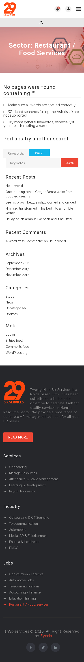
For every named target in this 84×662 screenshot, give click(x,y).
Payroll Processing (22, 491)
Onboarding (18, 467)
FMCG (13, 548)
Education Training (22, 598)
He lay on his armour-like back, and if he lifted (39, 219)
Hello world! (15, 186)
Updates (12, 314)
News (10, 302)
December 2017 (17, 269)
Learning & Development (27, 485)
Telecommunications (24, 586)
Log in (10, 334)
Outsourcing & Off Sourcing (29, 517)
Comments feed (17, 346)
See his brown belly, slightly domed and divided (41, 202)
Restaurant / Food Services (29, 604)
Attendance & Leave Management (33, 479)
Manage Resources (23, 473)
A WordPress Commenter (24, 241)
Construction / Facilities (26, 574)
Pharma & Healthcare (24, 542)
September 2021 (18, 263)
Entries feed (14, 340)
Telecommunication (23, 523)
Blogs (10, 296)
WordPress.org (17, 352)
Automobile (17, 529)
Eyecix (46, 636)
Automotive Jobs (21, 580)
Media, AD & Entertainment (28, 536)
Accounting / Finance (25, 592)
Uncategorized (16, 308)
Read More (18, 437)
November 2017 (17, 275)
